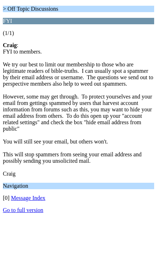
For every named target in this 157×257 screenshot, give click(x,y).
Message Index (28, 198)
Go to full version (23, 210)
